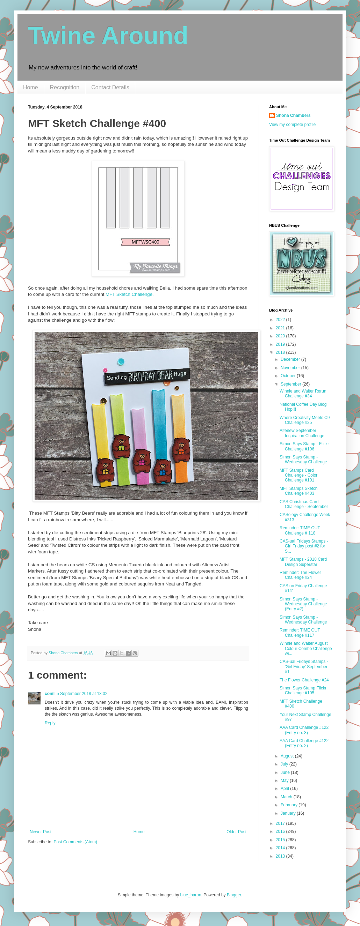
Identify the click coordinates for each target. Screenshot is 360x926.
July (285, 764)
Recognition (65, 87)
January (289, 813)
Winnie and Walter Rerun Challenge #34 (303, 393)
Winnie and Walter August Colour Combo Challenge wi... (306, 648)
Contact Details (110, 87)
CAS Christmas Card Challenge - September (304, 504)
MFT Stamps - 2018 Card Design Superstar (303, 562)
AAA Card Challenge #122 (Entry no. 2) (304, 743)
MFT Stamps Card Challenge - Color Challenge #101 (298, 475)
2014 (281, 847)
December (291, 359)
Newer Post (40, 831)
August (288, 756)
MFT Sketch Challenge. (130, 294)
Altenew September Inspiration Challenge (302, 433)
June (286, 772)
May (285, 780)
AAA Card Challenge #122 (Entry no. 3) (304, 730)
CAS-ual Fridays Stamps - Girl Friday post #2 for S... (304, 546)
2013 (281, 856)
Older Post (236, 831)
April (285, 788)
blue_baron (190, 895)
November (291, 367)
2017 (281, 823)
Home (30, 87)
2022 (281, 319)
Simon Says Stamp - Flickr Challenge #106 (304, 446)
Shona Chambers (293, 115)
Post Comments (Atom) (75, 841)
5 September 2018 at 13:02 (82, 693)
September (291, 384)
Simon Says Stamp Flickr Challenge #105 (303, 690)
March (287, 796)
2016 (281, 831)
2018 (281, 352)
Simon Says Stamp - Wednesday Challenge (303, 459)
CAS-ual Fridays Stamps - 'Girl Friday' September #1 (304, 666)
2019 (281, 344)
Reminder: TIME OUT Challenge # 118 (300, 530)
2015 (281, 839)
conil (50, 693)
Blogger (234, 895)
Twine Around (108, 35)
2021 (281, 328)
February (289, 804)
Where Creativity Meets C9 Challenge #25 (305, 420)
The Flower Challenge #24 (304, 680)
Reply (50, 722)
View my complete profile (292, 124)
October (289, 375)
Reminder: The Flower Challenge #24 (300, 575)
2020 (281, 336)
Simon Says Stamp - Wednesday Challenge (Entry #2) (303, 604)
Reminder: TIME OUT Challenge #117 (300, 632)
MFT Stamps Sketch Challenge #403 (298, 491)
